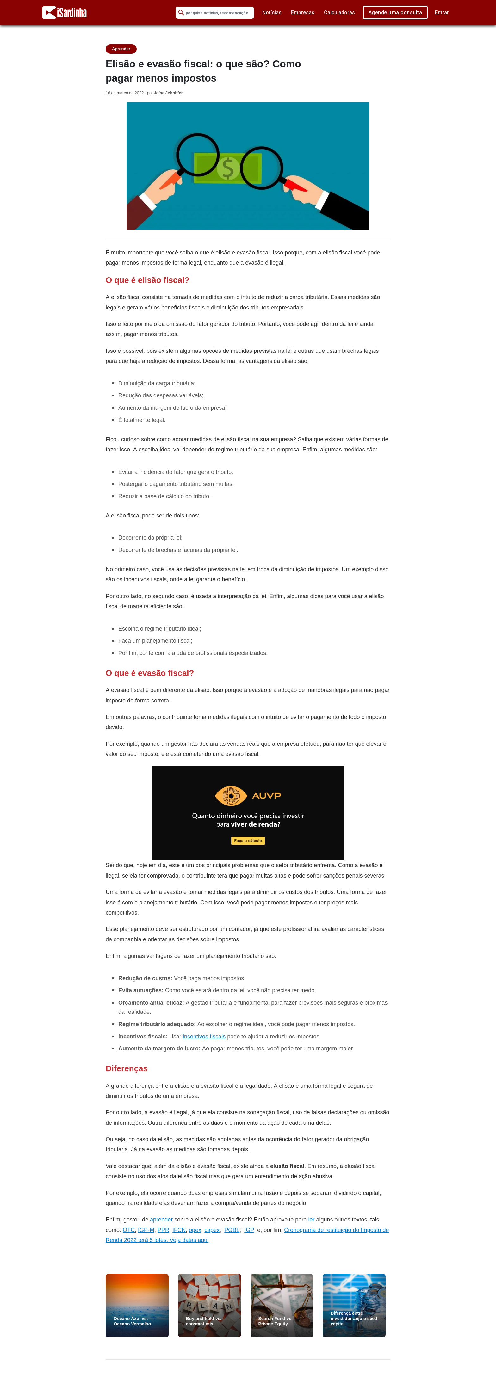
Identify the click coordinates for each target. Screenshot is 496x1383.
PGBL (231, 1230)
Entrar (442, 12)
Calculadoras (339, 12)
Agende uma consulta (395, 12)
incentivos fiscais (204, 1036)
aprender (161, 1219)
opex (195, 1230)
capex (212, 1230)
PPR (163, 1230)
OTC (129, 1230)
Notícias (272, 12)
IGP (249, 1230)
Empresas (302, 12)
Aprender (121, 49)
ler (311, 1219)
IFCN (179, 1230)
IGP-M (146, 1230)
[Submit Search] (181, 13)
